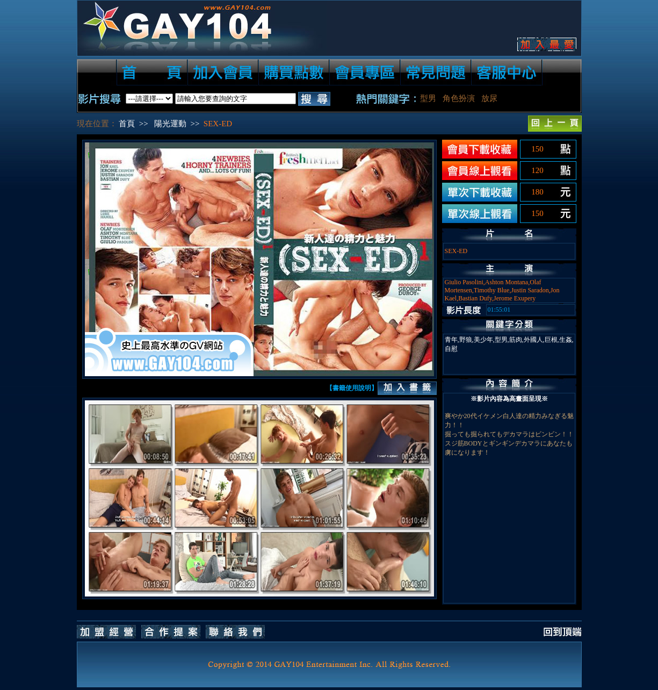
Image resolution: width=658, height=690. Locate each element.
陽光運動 (170, 123)
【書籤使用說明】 (352, 388)
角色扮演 (459, 98)
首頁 (127, 123)
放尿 (489, 98)
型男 (428, 98)
